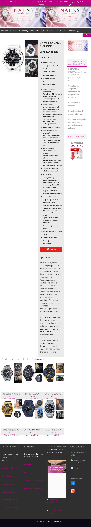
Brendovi (23, 31)
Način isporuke (8, 492)
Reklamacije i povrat (10, 500)
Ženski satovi (48, 31)
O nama (4, 31)
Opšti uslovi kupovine (10, 508)
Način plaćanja (8, 484)
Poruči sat (73, 31)
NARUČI (51, 249)
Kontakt (13, 31)
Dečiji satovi (61, 31)
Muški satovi (35, 31)
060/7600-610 (76, 465)
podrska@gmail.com (78, 471)
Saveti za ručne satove (33, 480)
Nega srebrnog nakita (33, 488)
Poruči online (7, 476)
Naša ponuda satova (10, 468)
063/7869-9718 (76, 457)
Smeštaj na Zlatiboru (9, 35)
